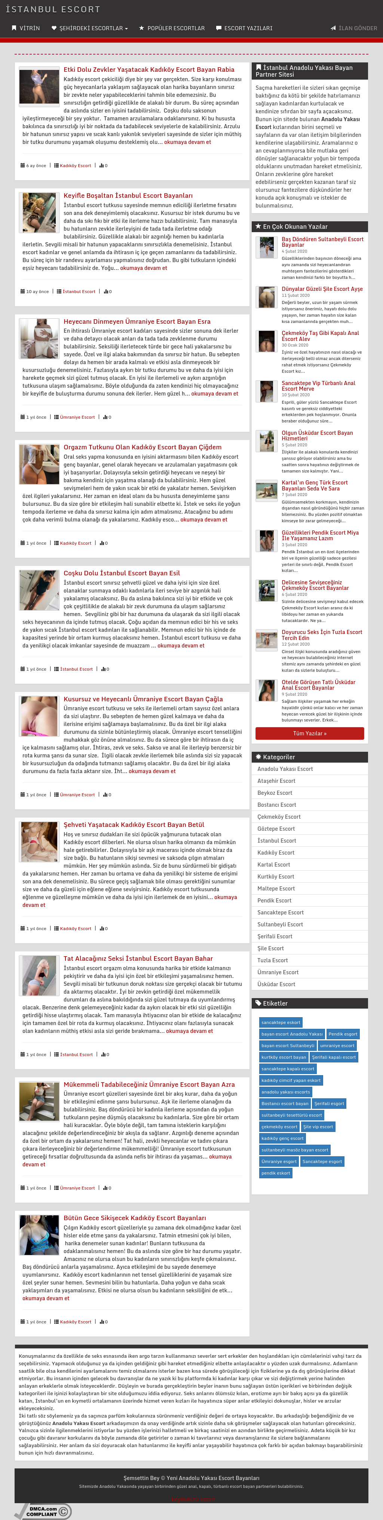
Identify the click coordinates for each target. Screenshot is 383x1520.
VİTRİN (25, 28)
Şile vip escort (318, 1126)
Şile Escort (270, 948)
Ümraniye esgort (279, 1161)
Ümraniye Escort (77, 417)
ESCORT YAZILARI (244, 28)
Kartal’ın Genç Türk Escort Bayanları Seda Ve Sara (315, 485)
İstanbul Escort (78, 291)
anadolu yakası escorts (285, 1091)
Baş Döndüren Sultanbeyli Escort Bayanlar (323, 242)
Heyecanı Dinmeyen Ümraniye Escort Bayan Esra (137, 321)
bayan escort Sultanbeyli (287, 1045)
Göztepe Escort (276, 828)
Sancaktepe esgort (322, 1161)
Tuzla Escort (272, 960)
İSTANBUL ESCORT (53, 9)
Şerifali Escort (274, 936)
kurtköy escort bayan (283, 1057)
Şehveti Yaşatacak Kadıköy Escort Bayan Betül (134, 824)
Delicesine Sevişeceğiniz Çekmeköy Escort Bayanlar (315, 585)
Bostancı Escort (276, 804)
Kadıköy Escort (75, 165)
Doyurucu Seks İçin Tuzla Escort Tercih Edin (322, 635)
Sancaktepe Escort (280, 912)
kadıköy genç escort (282, 1138)
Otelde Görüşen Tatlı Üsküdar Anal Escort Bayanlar (318, 685)
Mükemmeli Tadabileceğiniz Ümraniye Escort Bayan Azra (149, 1084)
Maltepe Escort (276, 888)
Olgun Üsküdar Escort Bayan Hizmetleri (317, 435)
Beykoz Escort (274, 792)
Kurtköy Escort (275, 876)
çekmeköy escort (279, 1126)
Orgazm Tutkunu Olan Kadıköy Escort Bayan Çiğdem (143, 447)
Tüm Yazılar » (310, 733)
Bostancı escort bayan (285, 1103)
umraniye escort (337, 1045)
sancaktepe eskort (280, 1022)
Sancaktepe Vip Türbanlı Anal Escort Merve (318, 386)
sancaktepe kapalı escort (287, 1068)
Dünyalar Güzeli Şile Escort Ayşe (322, 288)
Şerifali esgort (329, 1103)
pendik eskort (275, 1172)
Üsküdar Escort (276, 984)
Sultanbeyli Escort (280, 924)
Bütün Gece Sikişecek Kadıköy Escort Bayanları (135, 1218)
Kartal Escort (273, 864)
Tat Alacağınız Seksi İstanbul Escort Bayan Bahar (138, 958)
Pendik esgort (343, 1033)
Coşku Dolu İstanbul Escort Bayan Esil (122, 573)
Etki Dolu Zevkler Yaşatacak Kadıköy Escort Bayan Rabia (149, 69)
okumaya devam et (187, 142)
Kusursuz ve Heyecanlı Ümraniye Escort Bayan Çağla (143, 699)
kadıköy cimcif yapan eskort (291, 1080)
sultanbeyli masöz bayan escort (294, 1149)
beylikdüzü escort (193, 1499)
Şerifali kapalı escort (334, 1057)
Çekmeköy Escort (279, 816)
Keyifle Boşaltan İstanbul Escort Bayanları (128, 195)
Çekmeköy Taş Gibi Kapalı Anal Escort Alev (320, 336)
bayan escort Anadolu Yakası (292, 1033)
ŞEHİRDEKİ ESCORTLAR (89, 28)
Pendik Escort (274, 900)
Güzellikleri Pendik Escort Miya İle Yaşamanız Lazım (320, 535)
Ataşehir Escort (276, 780)
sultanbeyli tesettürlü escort (291, 1115)
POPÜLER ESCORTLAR (172, 28)
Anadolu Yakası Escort (285, 768)
